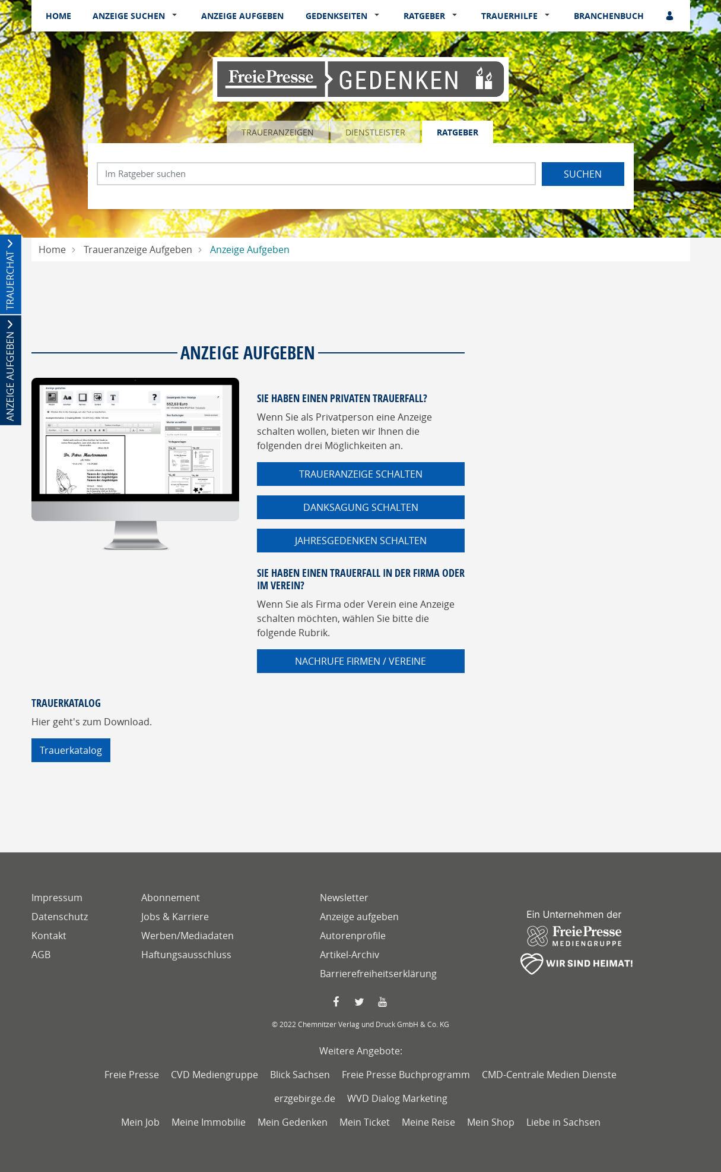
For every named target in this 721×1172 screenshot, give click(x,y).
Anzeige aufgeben (242, 15)
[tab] (279, 132)
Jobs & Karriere (175, 916)
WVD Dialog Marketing (397, 1098)
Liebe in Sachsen (563, 1122)
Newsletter (344, 897)
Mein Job (140, 1122)
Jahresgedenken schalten (361, 540)
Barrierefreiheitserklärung (378, 973)
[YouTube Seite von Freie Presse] (383, 1002)
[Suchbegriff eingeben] (316, 173)
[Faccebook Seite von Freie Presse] (337, 1002)
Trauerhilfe (509, 15)
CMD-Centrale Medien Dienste (549, 1074)
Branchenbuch (609, 15)
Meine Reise (428, 1122)
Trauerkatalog (71, 750)
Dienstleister (375, 132)
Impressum (56, 897)
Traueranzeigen (278, 132)
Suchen (583, 174)
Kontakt (48, 935)
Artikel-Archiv (349, 954)
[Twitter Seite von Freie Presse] (360, 1002)
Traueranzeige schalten (361, 474)
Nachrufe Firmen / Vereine (360, 661)
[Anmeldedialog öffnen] (670, 16)
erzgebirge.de (304, 1098)
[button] (177, 16)
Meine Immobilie (208, 1122)
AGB (40, 954)
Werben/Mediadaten (187, 935)
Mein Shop (490, 1122)
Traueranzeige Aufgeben (138, 249)
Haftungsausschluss (186, 954)
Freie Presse (131, 1074)
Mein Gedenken (293, 1122)
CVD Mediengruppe (214, 1074)
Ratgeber (424, 15)
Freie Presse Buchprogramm (406, 1074)
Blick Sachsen (300, 1074)
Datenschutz (59, 916)
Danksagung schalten (360, 507)
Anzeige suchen (129, 15)
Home (58, 15)
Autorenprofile (353, 935)
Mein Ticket (364, 1122)
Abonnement (170, 897)
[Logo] (360, 78)
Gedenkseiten (336, 15)
